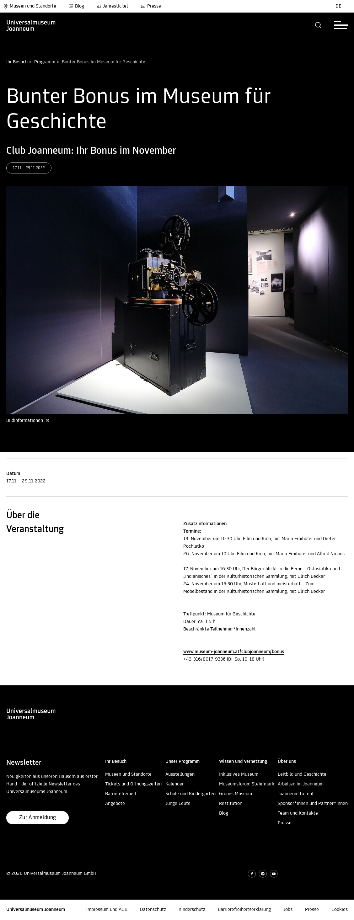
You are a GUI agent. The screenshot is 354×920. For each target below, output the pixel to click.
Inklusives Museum (238, 774)
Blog (76, 6)
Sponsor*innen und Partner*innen (313, 803)
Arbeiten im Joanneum (301, 784)
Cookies (339, 909)
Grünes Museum (235, 793)
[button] (318, 25)
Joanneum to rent (296, 793)
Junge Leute (177, 803)
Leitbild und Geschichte (302, 774)
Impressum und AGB (106, 909)
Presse (151, 6)
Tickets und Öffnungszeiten (133, 784)
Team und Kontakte (298, 813)
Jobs (287, 909)
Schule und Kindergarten (190, 793)
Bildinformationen (27, 420)
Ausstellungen (180, 774)
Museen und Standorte (29, 6)
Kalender (174, 784)
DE (338, 6)
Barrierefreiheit (121, 793)
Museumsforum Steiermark (246, 784)
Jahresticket (112, 6)
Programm (44, 62)
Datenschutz (153, 909)
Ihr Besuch (17, 62)
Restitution (230, 803)
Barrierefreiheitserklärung (244, 909)
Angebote (115, 803)
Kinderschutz (192, 909)
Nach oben (11, 682)
